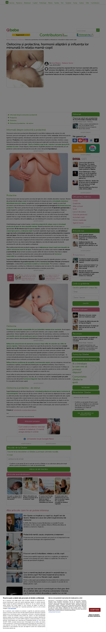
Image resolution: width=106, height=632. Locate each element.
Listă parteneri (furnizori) (54, 612)
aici (37, 620)
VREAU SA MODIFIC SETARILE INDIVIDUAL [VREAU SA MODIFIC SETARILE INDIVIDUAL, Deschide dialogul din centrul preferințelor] (94, 615)
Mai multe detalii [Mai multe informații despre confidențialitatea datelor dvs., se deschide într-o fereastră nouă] (12, 608)
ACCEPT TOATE (94, 610)
